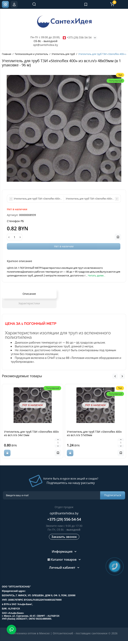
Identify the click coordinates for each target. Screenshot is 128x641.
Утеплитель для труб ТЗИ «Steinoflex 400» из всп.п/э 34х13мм (31, 433)
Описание (29, 294)
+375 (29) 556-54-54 (77, 37)
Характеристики (29, 303)
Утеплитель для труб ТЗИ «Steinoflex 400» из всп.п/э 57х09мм (94, 433)
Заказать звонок (64, 537)
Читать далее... (96, 275)
